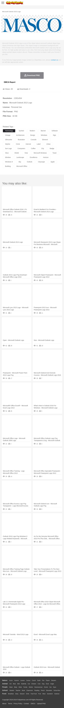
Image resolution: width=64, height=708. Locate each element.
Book (23, 690)
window (8, 157)
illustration (21, 139)
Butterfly (23, 684)
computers (21, 148)
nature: (5, 680)
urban (48, 144)
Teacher (18, 690)
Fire (43, 680)
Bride (20, 687)
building (8, 166)
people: (5, 687)
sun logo (8, 148)
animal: (5, 684)
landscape (20, 157)
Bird (18, 684)
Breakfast (11, 694)
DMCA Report (9, 82)
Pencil (43, 690)
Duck (47, 684)
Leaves (22, 680)
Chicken (33, 684)
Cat (29, 684)
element (45, 139)
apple (53, 162)
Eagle (52, 684)
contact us (54, 60)
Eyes (54, 687)
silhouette (8, 139)
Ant (10, 684)
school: (5, 690)
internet (28, 144)
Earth (39, 680)
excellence (33, 157)
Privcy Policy (18, 703)
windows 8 (9, 162)
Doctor (46, 687)
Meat (43, 694)
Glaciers (53, 680)
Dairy (16, 694)
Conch (34, 680)
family (25, 687)
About (4, 703)
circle (18, 144)
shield (16, 153)
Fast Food (34, 694)
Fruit (39, 694)
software (55, 131)
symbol (21, 131)
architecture (20, 135)
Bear (14, 684)
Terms (10, 703)
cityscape (41, 162)
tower (54, 153)
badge (52, 148)
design (32, 135)
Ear (51, 687)
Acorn (11, 680)
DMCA (33, 703)
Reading (36, 690)
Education (49, 690)
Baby (15, 687)
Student (11, 690)
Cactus (28, 680)
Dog (43, 684)
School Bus (57, 690)
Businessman (39, 687)
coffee (33, 148)
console (33, 139)
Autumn (16, 680)
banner (43, 131)
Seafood (56, 694)
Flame (48, 680)
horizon (45, 157)
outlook (29, 162)
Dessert (22, 694)
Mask (11, 687)
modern (32, 131)
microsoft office (21, 166)
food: (4, 694)
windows (44, 135)
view (26, 153)
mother (31, 687)
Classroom (29, 690)
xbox (7, 153)
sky (19, 162)
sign (54, 135)
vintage (7, 135)
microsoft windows (40, 153)
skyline (7, 144)
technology (9, 131)
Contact (26, 703)
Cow (39, 684)
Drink (27, 694)
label (38, 144)
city (42, 148)
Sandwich (50, 694)
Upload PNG (41, 703)
